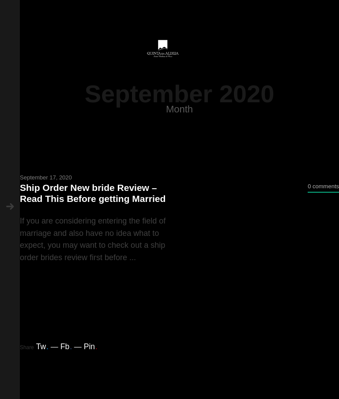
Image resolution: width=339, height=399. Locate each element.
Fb (66, 346)
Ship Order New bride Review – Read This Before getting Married (93, 193)
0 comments (323, 186)
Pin (91, 346)
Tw (42, 346)
